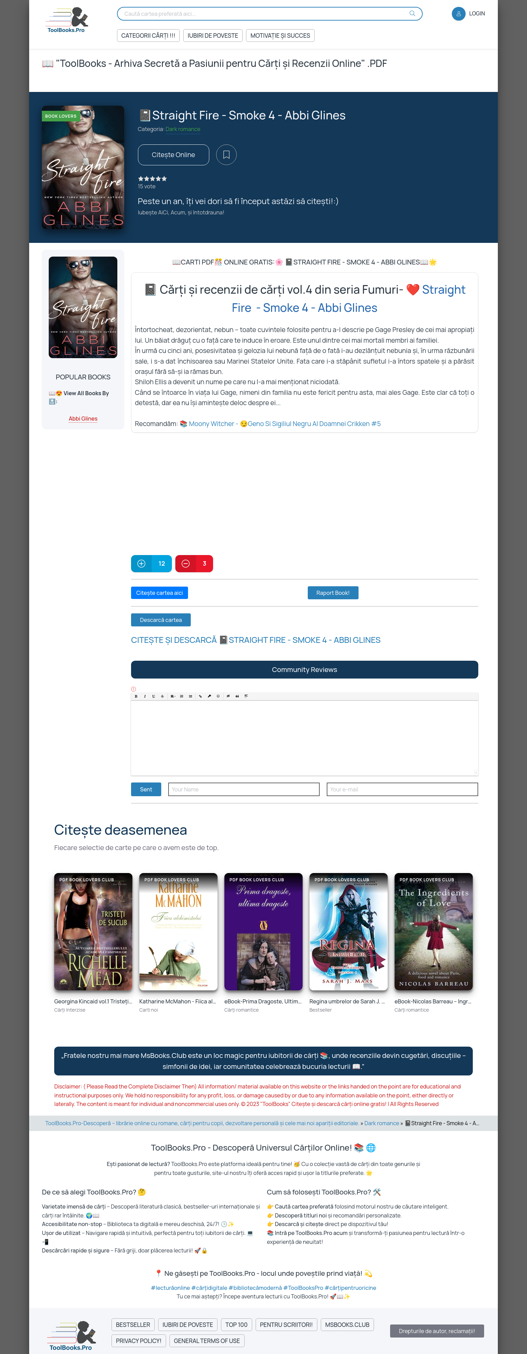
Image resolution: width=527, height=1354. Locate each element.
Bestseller (133, 1325)
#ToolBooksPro (303, 1288)
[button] (136, 696)
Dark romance (183, 129)
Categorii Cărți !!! (148, 35)
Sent (146, 789)
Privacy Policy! (139, 1341)
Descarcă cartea (161, 620)
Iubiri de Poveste (213, 35)
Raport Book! (333, 593)
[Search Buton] (412, 13)
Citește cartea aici (159, 593)
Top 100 (236, 1325)
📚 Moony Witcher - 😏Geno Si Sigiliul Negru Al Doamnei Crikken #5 (280, 423)
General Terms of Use (207, 1341)
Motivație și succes (280, 35)
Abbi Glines (83, 418)
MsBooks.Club (347, 1325)
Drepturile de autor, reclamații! (437, 1331)
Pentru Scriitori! (286, 1325)
